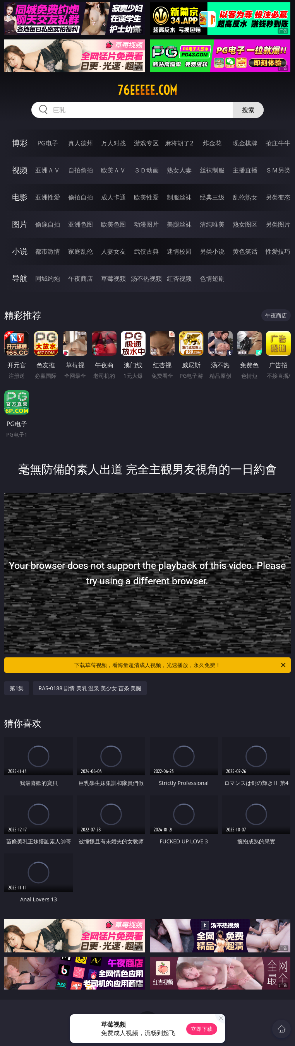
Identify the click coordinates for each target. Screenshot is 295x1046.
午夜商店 (80, 278)
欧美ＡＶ (113, 170)
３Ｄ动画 (146, 170)
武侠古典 (146, 251)
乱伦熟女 (245, 197)
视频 (19, 170)
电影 (19, 197)
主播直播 (245, 170)
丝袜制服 (212, 170)
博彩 (19, 143)
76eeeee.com (147, 90)
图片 (19, 224)
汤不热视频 (146, 278)
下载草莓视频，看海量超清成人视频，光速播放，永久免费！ (180, 665)
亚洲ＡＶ (47, 170)
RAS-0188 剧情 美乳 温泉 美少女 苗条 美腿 (89, 688)
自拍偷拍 (80, 170)
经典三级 (212, 197)
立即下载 (202, 1028)
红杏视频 (179, 278)
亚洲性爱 (47, 197)
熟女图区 (245, 224)
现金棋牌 (245, 143)
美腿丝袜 (179, 224)
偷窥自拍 (47, 224)
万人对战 (113, 143)
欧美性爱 (146, 197)
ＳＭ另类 (278, 170)
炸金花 (212, 143)
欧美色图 (113, 224)
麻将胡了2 (179, 143)
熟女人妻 (179, 170)
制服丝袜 (179, 197)
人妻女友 (113, 251)
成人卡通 (113, 197)
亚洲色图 (80, 224)
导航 (19, 278)
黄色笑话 (245, 251)
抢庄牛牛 (278, 143)
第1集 (17, 688)
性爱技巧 (278, 251)
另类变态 (278, 197)
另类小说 (212, 251)
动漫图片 (146, 224)
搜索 (248, 110)
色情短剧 (212, 278)
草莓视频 (113, 278)
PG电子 (47, 143)
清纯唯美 (212, 224)
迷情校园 (179, 251)
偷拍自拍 (80, 197)
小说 (19, 251)
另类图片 (278, 224)
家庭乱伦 (80, 251)
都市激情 (47, 251)
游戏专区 (146, 143)
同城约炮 (47, 278)
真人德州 (80, 143)
